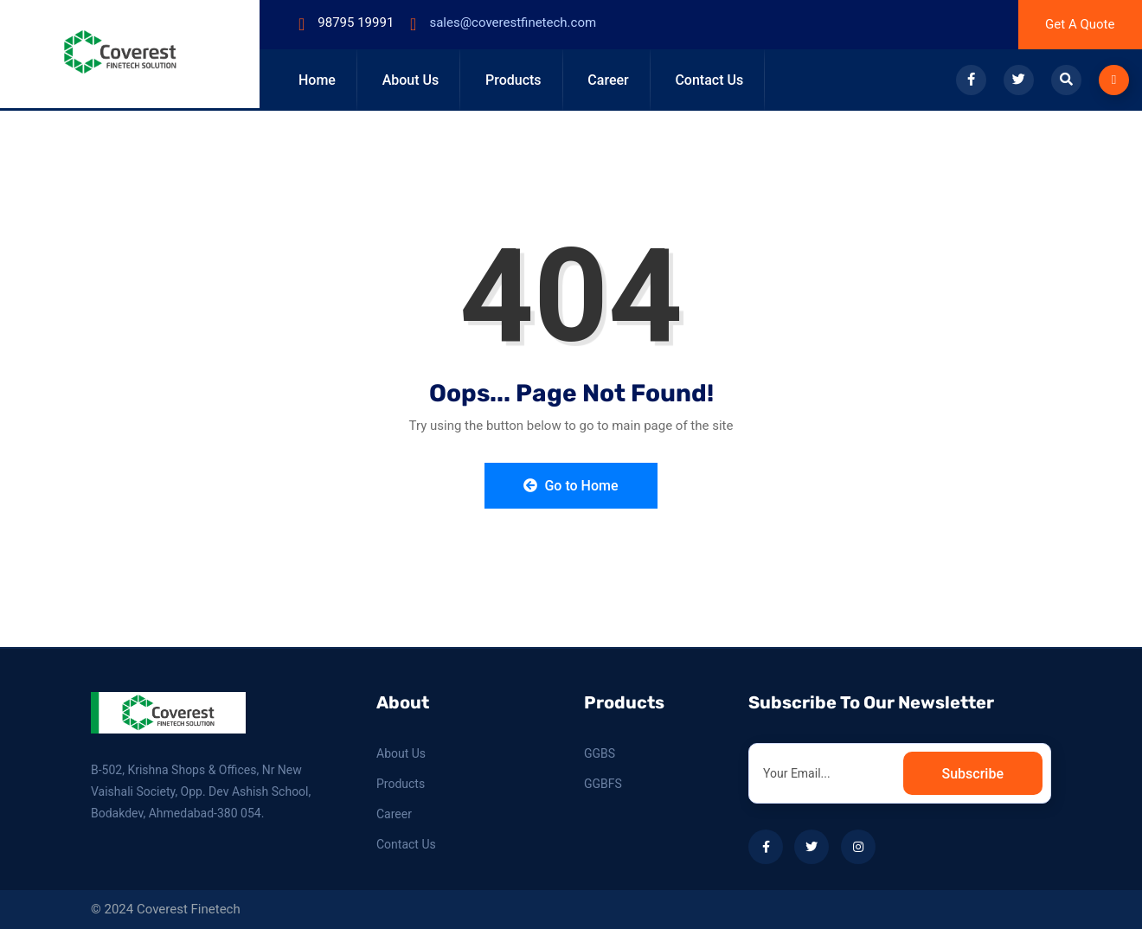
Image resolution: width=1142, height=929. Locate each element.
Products (513, 80)
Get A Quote (1079, 24)
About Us (410, 80)
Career (607, 80)
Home (317, 80)
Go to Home (570, 485)
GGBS (599, 753)
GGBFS (603, 784)
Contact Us (709, 80)
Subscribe (973, 774)
